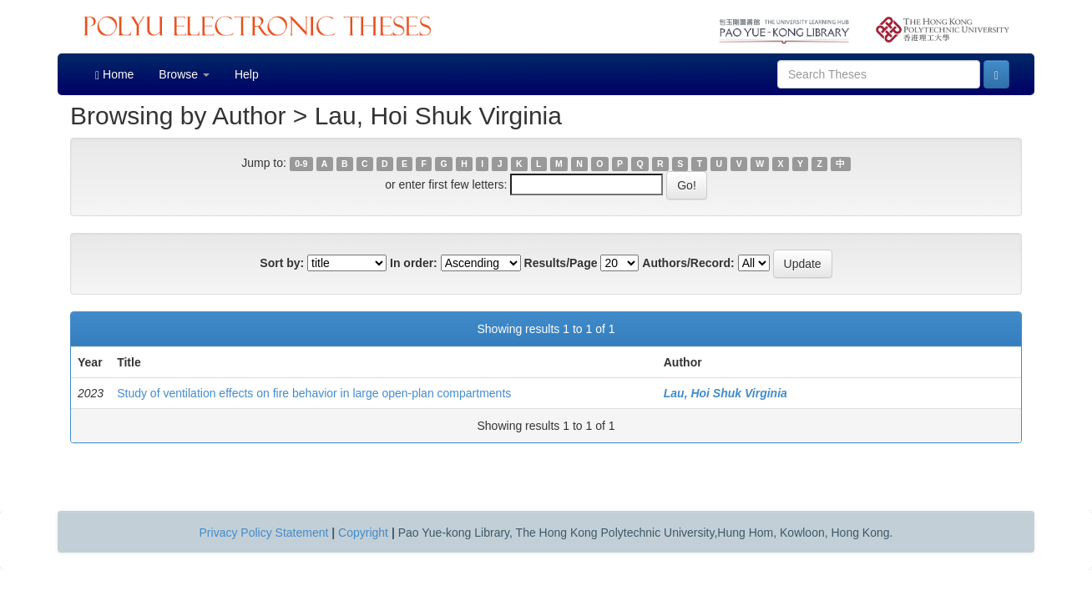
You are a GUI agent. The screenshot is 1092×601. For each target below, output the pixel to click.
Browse (184, 74)
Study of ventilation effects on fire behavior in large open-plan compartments (314, 393)
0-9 (301, 164)
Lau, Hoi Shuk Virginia (725, 393)
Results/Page (561, 263)
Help (247, 74)
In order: (413, 263)
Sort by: (282, 263)
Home (114, 75)
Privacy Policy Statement (264, 532)
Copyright (363, 532)
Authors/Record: (688, 263)
